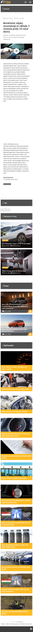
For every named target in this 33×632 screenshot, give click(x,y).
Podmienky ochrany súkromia (26, 624)
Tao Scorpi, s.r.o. (20, 622)
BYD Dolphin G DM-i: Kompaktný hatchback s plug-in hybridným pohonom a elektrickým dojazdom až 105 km (14, 329)
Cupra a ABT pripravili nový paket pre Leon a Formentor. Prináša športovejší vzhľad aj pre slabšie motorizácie (14, 306)
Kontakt (7, 624)
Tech (2, 210)
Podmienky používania (14, 624)
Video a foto (7, 210)
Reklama (3, 624)
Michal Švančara (8, 177)
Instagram (31, 629)
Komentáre (7, 184)
